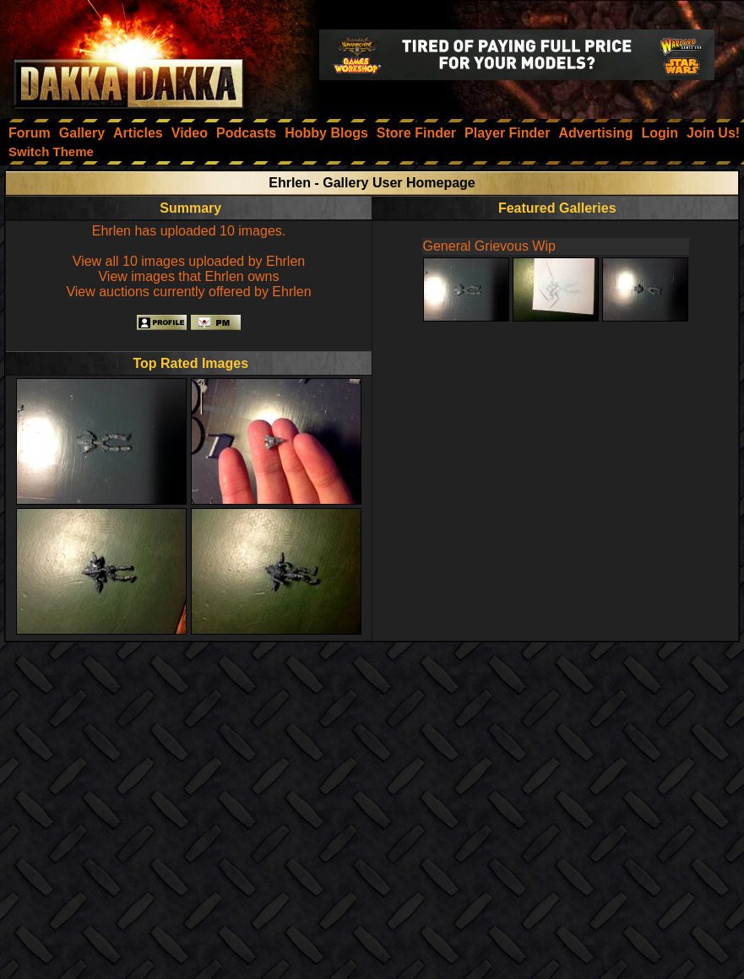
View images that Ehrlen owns (188, 276)
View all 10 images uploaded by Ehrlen (189, 261)
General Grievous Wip (489, 246)
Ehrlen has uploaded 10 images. (189, 231)
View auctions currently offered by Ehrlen (188, 291)
